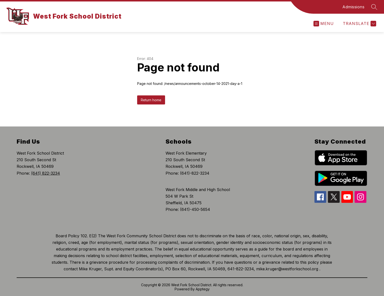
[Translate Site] (359, 24)
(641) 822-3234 (45, 173)
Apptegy (203, 289)
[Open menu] (323, 24)
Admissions (353, 6)
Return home (151, 100)
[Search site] (374, 7)
